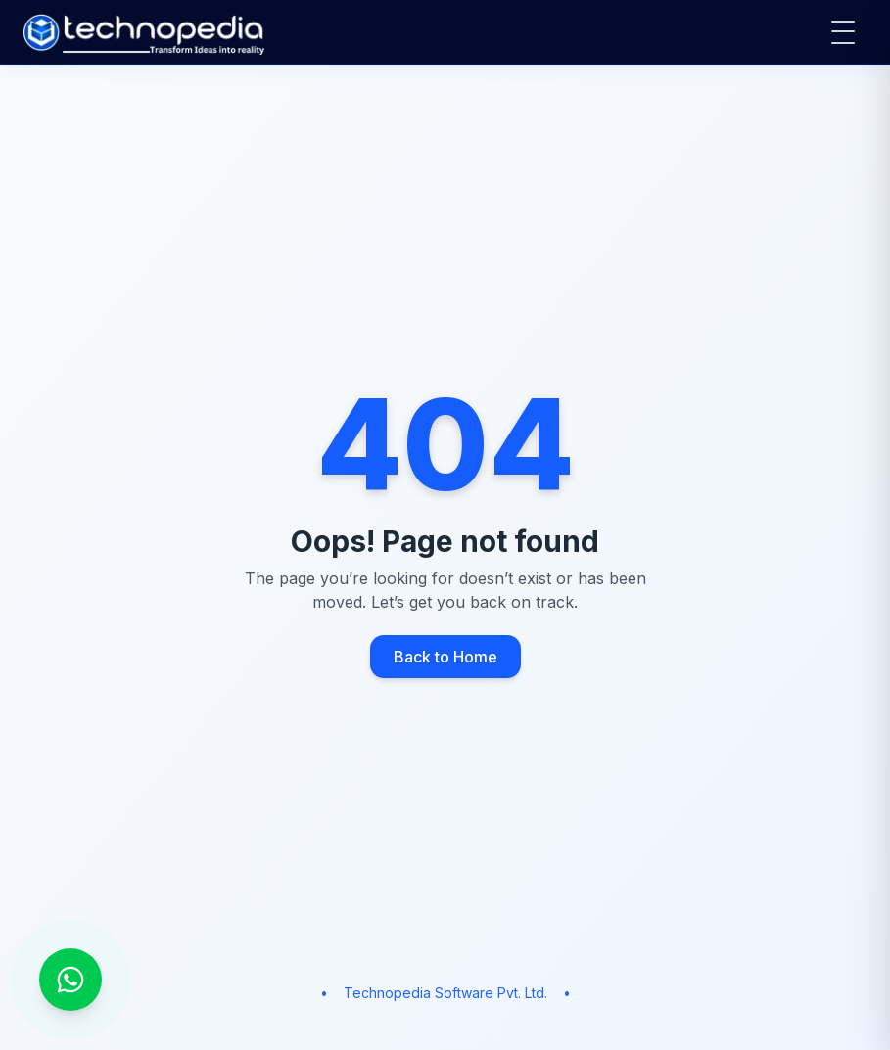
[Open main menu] (843, 32)
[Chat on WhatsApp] (70, 979)
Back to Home (445, 656)
